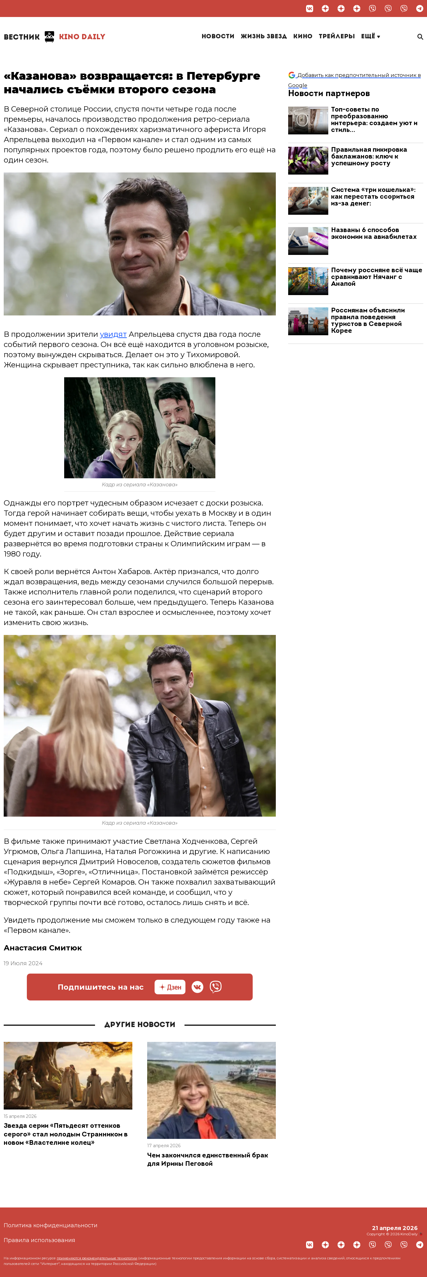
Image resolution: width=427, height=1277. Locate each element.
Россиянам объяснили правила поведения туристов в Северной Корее (368, 321)
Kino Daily (55, 37)
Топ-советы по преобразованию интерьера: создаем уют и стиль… (374, 120)
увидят (113, 334)
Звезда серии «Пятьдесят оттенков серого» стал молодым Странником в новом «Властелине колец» (66, 1135)
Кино (303, 37)
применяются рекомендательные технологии (97, 1258)
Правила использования (39, 1240)
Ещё (370, 37)
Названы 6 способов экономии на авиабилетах (374, 234)
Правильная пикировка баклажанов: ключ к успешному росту (369, 156)
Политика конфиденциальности (50, 1225)
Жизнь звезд (264, 37)
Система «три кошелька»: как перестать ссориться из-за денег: (373, 197)
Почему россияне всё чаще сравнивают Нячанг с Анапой (376, 277)
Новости (217, 37)
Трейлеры (337, 37)
